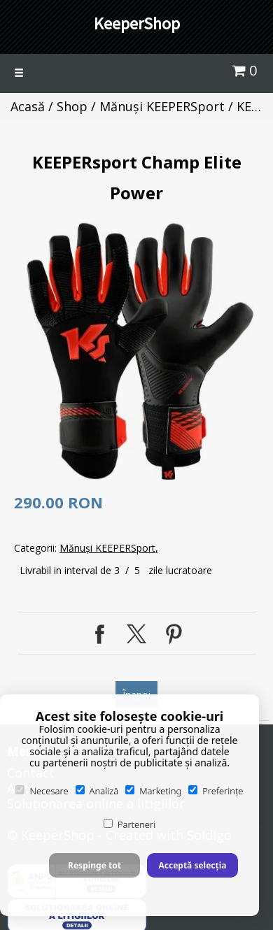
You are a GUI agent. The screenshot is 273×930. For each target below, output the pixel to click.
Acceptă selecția (192, 865)
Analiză (97, 791)
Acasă (27, 106)
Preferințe (215, 791)
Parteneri (129, 824)
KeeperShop (137, 23)
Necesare (41, 791)
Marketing (153, 791)
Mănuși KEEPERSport (162, 106)
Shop (72, 106)
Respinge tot (94, 865)
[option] (140, 351)
